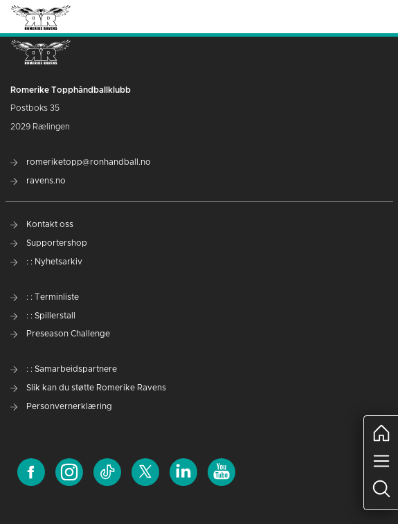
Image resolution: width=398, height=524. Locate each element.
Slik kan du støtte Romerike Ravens (88, 387)
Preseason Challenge (60, 333)
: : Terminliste (44, 297)
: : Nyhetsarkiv (46, 262)
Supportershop (48, 243)
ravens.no (38, 181)
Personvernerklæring (61, 406)
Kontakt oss (41, 224)
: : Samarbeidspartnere (63, 369)
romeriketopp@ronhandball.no (80, 162)
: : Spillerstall (42, 315)
